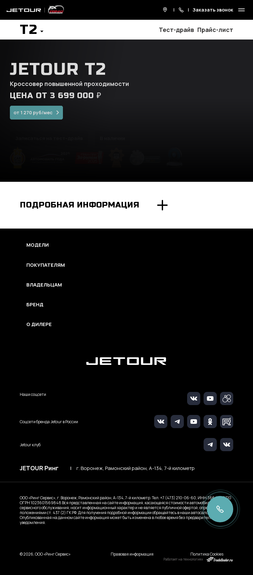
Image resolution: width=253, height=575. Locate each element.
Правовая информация (132, 554)
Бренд (34, 304)
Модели (37, 245)
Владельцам (44, 285)
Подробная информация (79, 205)
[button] (31, 32)
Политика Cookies (206, 554)
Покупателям (45, 265)
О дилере (39, 324)
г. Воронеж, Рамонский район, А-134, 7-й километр (135, 468)
